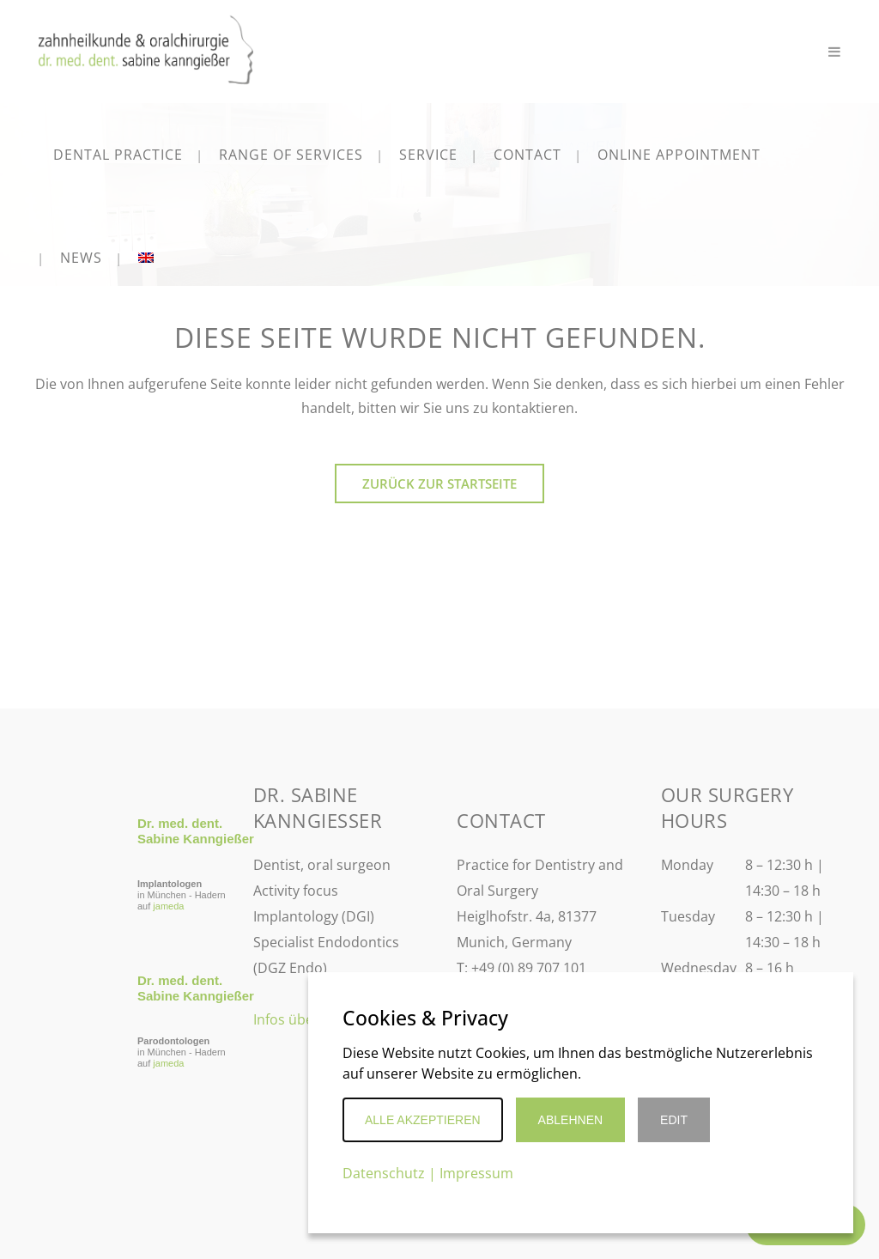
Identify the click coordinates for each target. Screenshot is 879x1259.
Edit (674, 1120)
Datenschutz (384, 1173)
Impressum (476, 1173)
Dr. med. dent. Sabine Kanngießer (195, 831)
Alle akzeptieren (423, 1120)
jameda (168, 906)
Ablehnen (570, 1120)
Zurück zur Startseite (439, 483)
